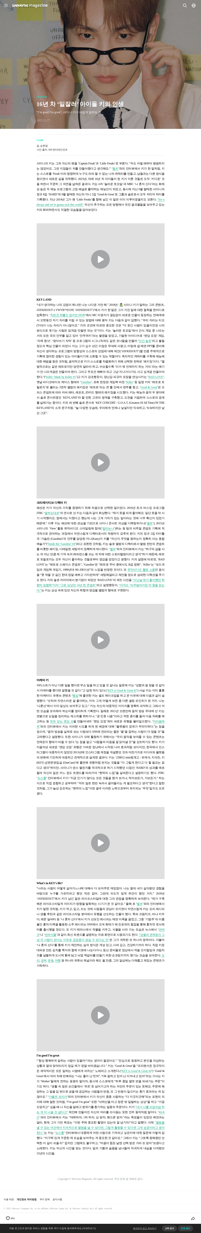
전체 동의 (185, 1228)
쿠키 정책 (45, 1199)
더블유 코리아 (58, 1096)
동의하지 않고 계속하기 (144, 1228)
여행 (58, 960)
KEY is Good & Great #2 (122, 690)
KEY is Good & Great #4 (136, 1070)
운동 (51, 960)
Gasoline (86, 382)
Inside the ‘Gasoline (59, 543)
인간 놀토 (145, 340)
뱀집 (75, 695)
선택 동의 (169, 1228)
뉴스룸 (42, 778)
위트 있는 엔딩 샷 (61, 721)
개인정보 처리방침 (26, 1199)
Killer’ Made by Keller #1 (61, 376)
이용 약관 (9, 1199)
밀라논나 (108, 528)
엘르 (115, 168)
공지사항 (57, 1199)
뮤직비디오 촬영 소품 (141, 569)
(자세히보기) (89, 1228)
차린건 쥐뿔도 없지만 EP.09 (67, 315)
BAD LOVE (155, 376)
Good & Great (149, 387)
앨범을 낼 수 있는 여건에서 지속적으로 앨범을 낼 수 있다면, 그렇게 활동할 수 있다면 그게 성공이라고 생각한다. (101, 1127)
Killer (129, 382)
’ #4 (73, 543)
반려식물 (50, 934)
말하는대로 (52, 513)
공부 (44, 960)
